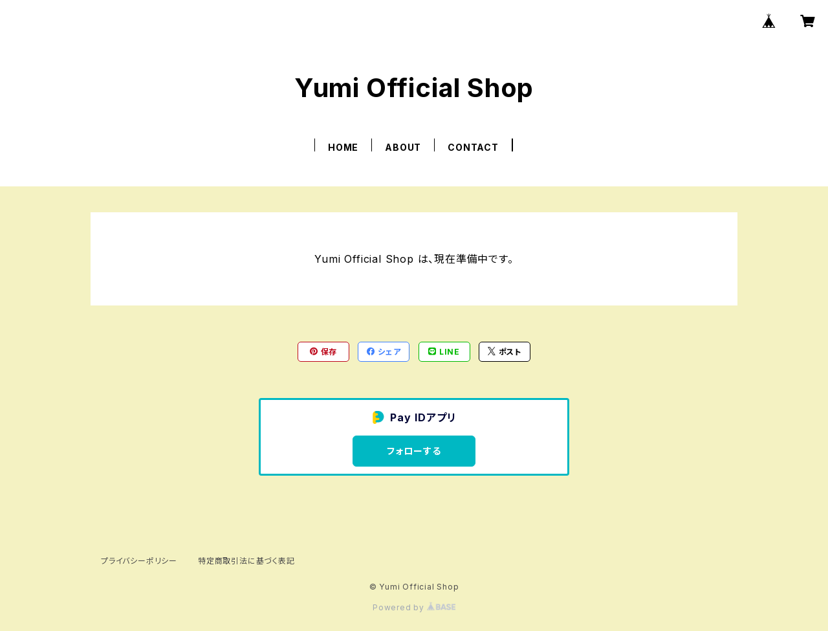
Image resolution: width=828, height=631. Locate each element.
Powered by (414, 607)
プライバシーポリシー (139, 561)
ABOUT (403, 147)
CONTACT (473, 147)
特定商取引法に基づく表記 (246, 561)
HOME (343, 147)
